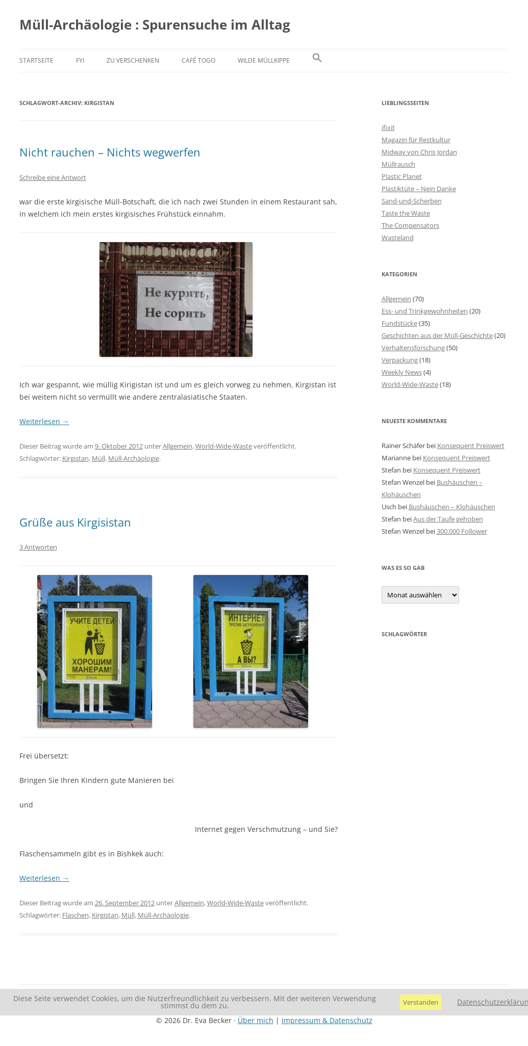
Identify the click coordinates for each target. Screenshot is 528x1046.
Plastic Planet (402, 176)
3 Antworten (38, 547)
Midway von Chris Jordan (419, 151)
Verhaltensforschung (413, 347)
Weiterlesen (44, 421)
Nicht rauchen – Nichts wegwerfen (109, 152)
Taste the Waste (406, 213)
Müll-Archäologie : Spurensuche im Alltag (154, 24)
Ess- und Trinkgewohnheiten (425, 311)
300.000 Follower (462, 531)
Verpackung (400, 359)
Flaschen (75, 915)
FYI (80, 60)
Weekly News (402, 372)
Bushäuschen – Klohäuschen (452, 506)
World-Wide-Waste (223, 446)
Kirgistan (75, 458)
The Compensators (410, 225)
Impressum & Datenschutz (327, 1020)
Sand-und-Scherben (412, 200)
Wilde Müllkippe (264, 60)
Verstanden (420, 1002)
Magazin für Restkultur (416, 139)
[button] (317, 60)
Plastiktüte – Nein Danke (419, 188)
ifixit (388, 127)
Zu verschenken (133, 60)
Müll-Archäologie (133, 458)
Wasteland (398, 237)
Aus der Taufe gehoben (448, 519)
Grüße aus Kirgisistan (75, 522)
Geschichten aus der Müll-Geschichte (437, 335)
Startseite (36, 60)
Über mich (255, 1020)
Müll (98, 458)
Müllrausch (398, 164)
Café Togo (198, 60)
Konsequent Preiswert (471, 445)
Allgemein (177, 446)
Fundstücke (399, 323)
